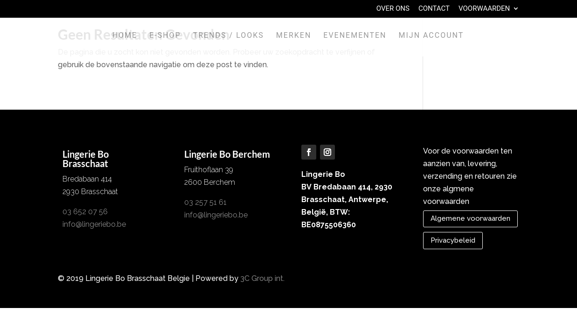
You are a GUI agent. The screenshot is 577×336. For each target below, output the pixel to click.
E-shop (165, 36)
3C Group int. (262, 278)
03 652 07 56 (85, 211)
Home (124, 36)
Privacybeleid (453, 240)
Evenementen (354, 36)
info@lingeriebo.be (94, 224)
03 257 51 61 (205, 202)
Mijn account (431, 36)
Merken (293, 36)
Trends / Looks (228, 36)
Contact (434, 9)
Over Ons (393, 9)
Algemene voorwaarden (470, 218)
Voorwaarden (484, 9)
